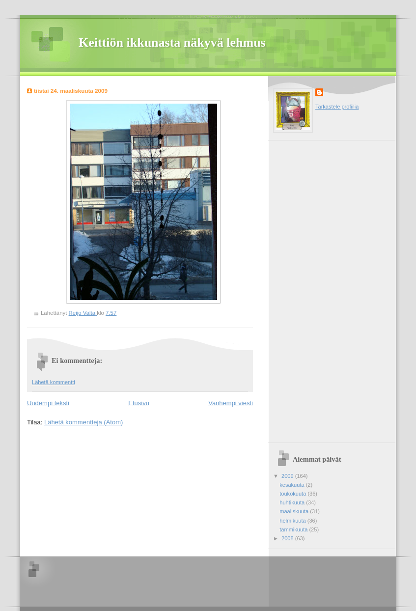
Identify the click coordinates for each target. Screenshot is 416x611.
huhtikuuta (292, 502)
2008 (288, 538)
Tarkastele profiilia (337, 107)
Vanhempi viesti (230, 403)
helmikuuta (293, 521)
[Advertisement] (308, 287)
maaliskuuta (294, 511)
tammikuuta (294, 529)
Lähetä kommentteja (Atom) (83, 422)
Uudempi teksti (48, 403)
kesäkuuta (292, 485)
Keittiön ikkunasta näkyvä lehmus (172, 42)
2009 (288, 476)
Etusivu (138, 403)
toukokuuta (293, 494)
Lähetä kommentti (53, 382)
